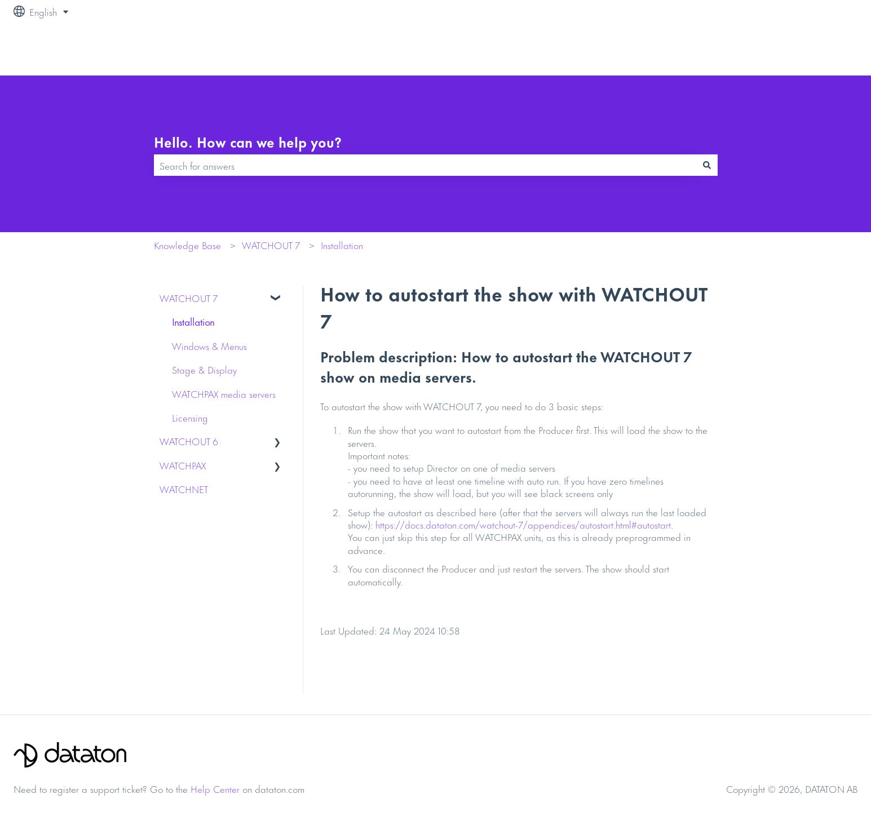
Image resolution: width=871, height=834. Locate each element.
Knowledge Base (187, 244)
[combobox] (425, 165)
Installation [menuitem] (193, 321)
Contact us (825, 49)
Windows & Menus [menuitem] (209, 345)
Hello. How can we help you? (248, 142)
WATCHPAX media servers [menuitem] (224, 393)
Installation (342, 244)
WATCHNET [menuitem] (184, 488)
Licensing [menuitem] (190, 417)
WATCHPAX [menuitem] (183, 465)
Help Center (215, 788)
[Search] (707, 165)
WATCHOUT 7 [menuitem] (189, 297)
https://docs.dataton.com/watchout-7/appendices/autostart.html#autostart (523, 524)
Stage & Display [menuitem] (204, 369)
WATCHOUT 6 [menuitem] (189, 440)
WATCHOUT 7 (271, 244)
